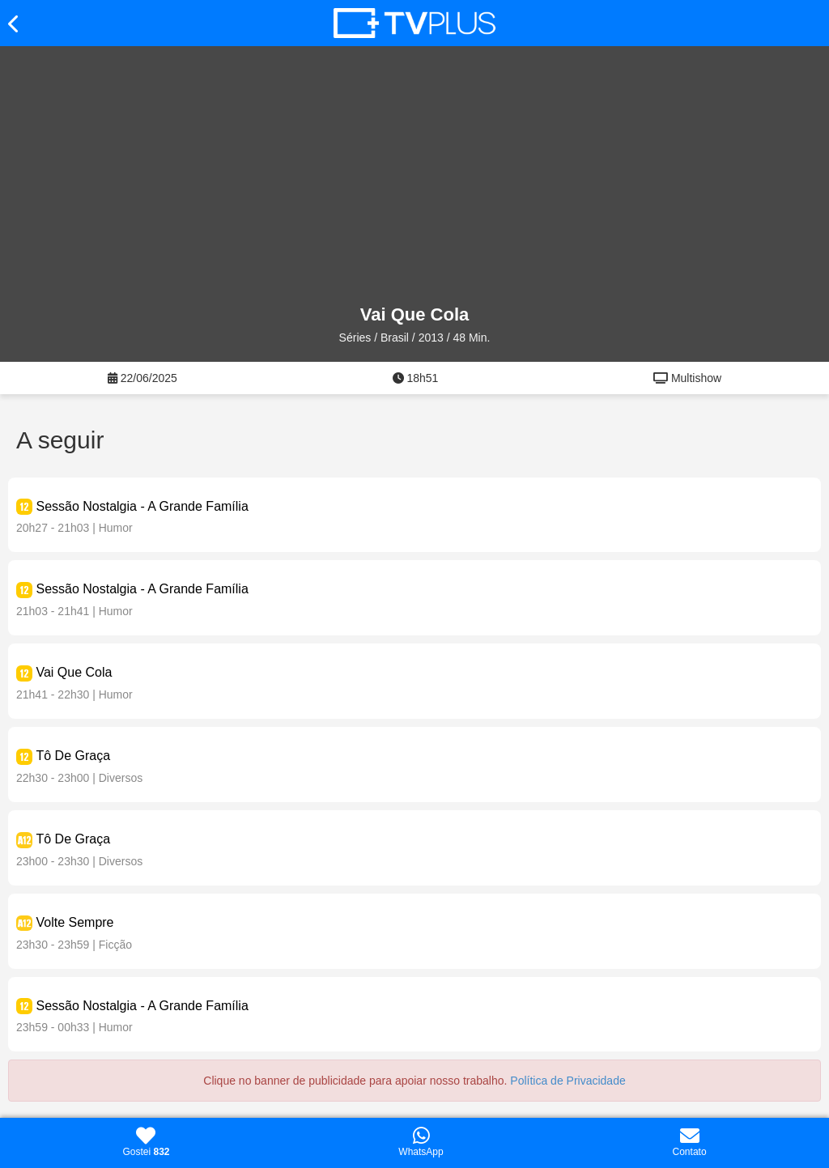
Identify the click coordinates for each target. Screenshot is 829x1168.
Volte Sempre (74, 922)
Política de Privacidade (567, 1080)
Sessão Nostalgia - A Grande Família (142, 506)
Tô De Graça (73, 755)
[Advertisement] (414, 175)
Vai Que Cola (74, 672)
